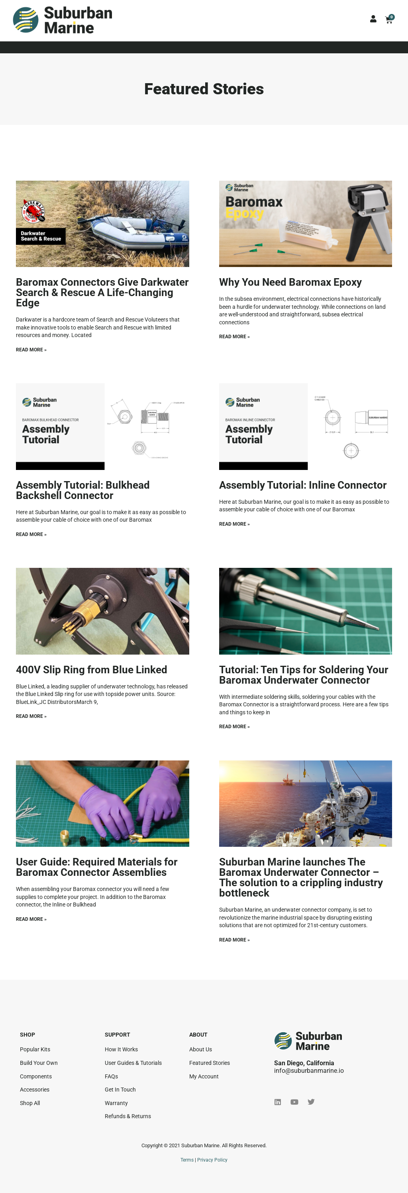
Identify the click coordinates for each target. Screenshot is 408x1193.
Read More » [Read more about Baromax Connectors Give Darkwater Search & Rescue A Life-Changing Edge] (31, 350)
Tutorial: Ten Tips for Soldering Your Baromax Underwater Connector (303, 675)
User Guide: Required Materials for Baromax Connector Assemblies (97, 867)
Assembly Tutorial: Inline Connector (303, 485)
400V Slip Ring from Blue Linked (91, 670)
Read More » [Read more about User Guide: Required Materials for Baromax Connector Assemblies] (31, 919)
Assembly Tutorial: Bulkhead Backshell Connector (83, 490)
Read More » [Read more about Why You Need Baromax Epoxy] (234, 336)
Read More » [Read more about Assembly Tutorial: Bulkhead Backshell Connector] (31, 534)
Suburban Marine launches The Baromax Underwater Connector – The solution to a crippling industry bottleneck (301, 877)
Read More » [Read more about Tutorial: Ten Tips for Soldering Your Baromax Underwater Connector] (234, 726)
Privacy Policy (212, 1160)
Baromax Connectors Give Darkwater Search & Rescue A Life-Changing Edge (102, 292)
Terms (187, 1160)
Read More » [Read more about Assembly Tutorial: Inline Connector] (234, 524)
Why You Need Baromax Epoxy (290, 282)
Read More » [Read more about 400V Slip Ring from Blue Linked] (31, 716)
